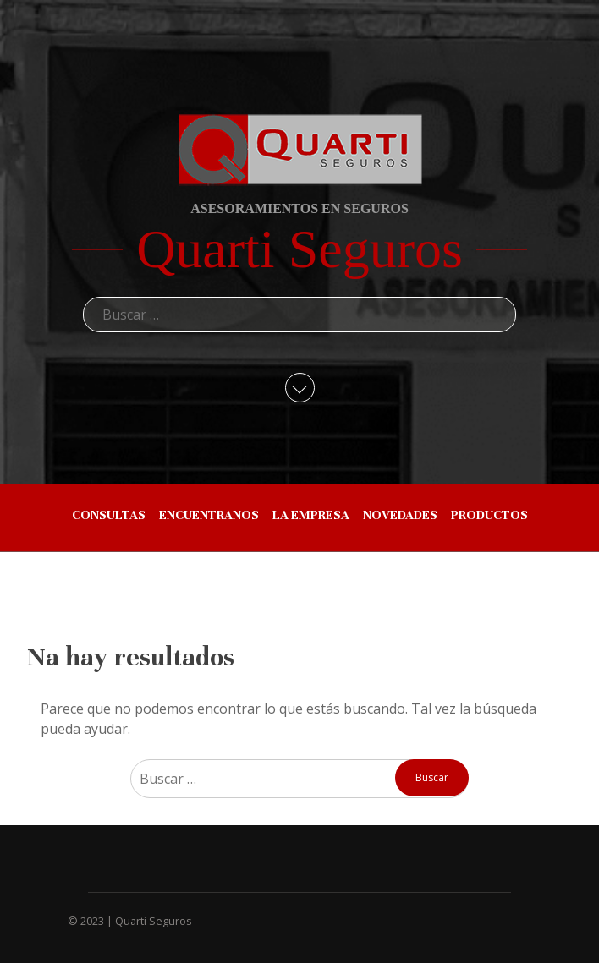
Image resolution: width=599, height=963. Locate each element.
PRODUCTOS (489, 515)
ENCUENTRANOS (209, 515)
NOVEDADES (400, 515)
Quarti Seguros (299, 249)
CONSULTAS (109, 515)
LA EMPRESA (310, 515)
